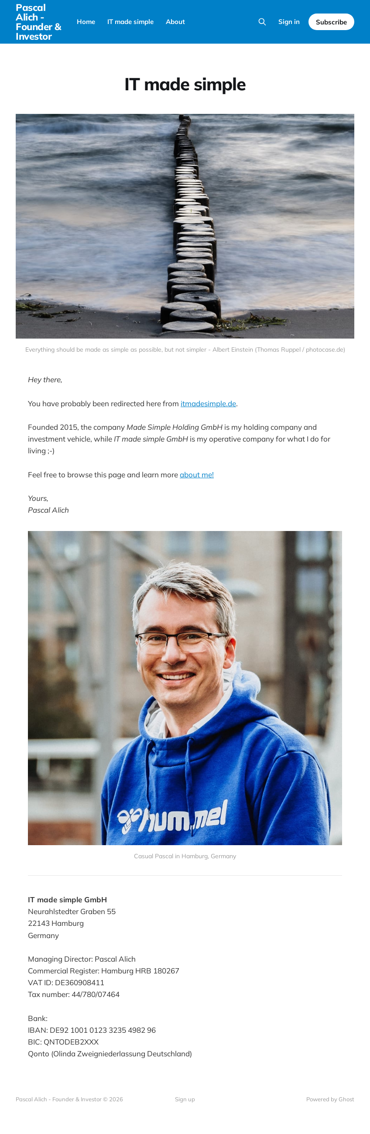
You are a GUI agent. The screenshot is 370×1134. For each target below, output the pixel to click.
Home (86, 21)
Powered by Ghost (330, 1099)
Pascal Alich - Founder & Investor (38, 22)
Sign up (185, 1099)
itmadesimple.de (208, 403)
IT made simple (130, 21)
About (175, 21)
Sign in (289, 21)
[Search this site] (262, 21)
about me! (197, 474)
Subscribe (331, 22)
